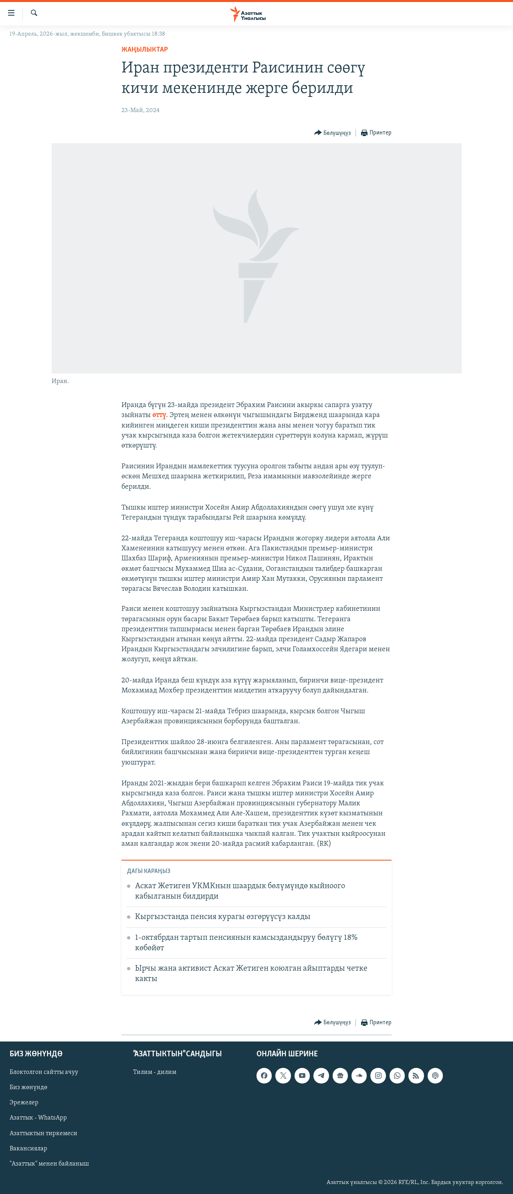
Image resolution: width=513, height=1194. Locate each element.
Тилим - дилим (154, 1072)
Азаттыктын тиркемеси (43, 1133)
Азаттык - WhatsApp (38, 1118)
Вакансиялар (28, 1149)
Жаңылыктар (144, 50)
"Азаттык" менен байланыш (49, 1164)
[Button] (332, 133)
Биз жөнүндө (28, 1087)
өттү (159, 415)
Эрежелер (24, 1103)
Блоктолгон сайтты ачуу (44, 1072)
